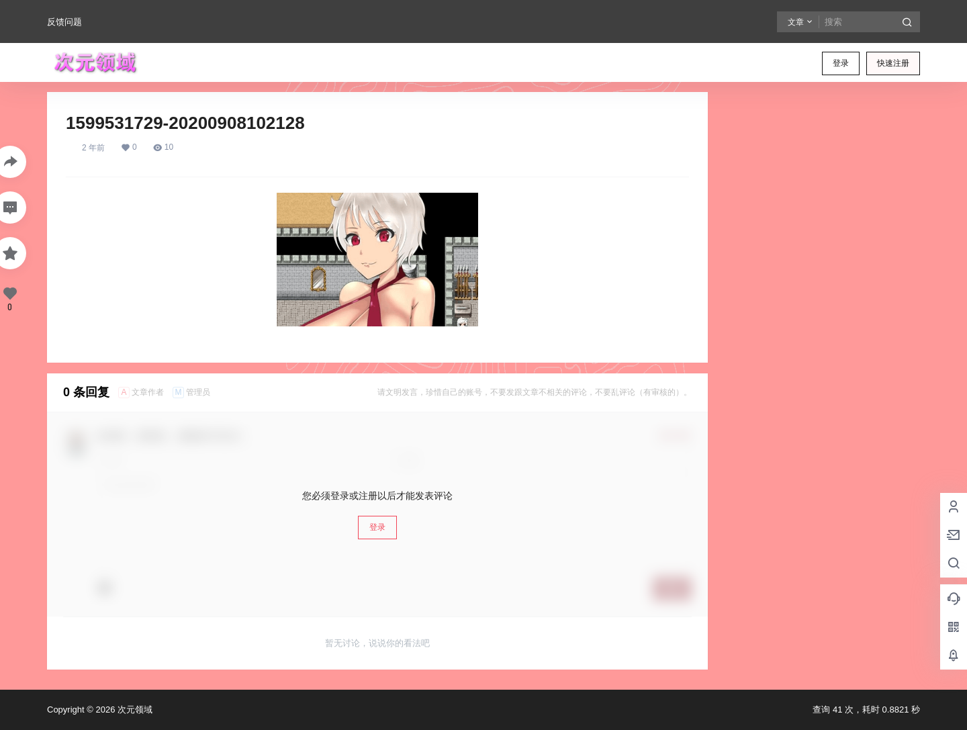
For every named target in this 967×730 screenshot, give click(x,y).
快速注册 (893, 63)
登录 (841, 63)
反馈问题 (64, 22)
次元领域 (133, 709)
